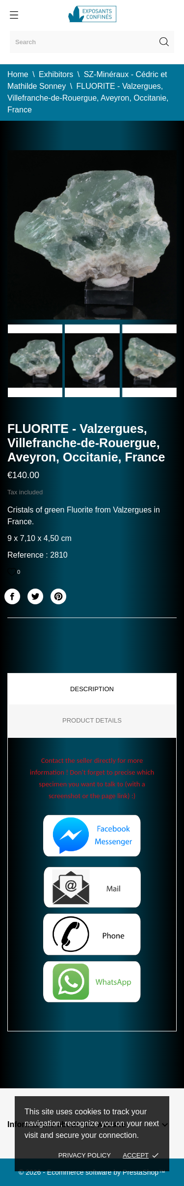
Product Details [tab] (92, 720)
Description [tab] (92, 689)
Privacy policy (84, 1155)
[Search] (92, 42)
